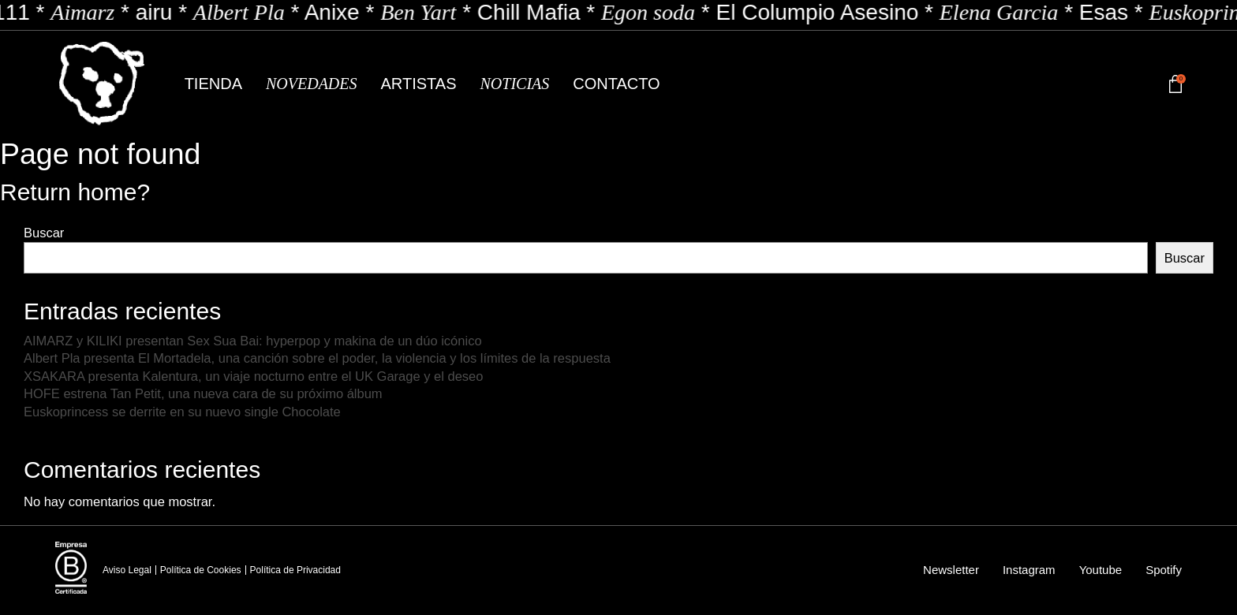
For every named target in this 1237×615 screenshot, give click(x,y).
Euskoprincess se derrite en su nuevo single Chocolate (182, 411)
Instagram (1029, 569)
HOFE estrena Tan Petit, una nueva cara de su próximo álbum (203, 393)
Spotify (1163, 569)
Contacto (616, 83)
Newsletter (951, 569)
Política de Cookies (200, 570)
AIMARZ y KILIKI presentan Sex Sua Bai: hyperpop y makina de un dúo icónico (253, 341)
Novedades (311, 83)
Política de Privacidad (295, 570)
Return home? (75, 192)
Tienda (213, 83)
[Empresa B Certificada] (71, 568)
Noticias (514, 83)
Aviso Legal (127, 570)
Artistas (419, 83)
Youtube (1101, 569)
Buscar (44, 233)
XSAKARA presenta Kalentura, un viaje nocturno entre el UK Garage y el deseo (253, 376)
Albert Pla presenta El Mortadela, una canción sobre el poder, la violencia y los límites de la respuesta (317, 358)
